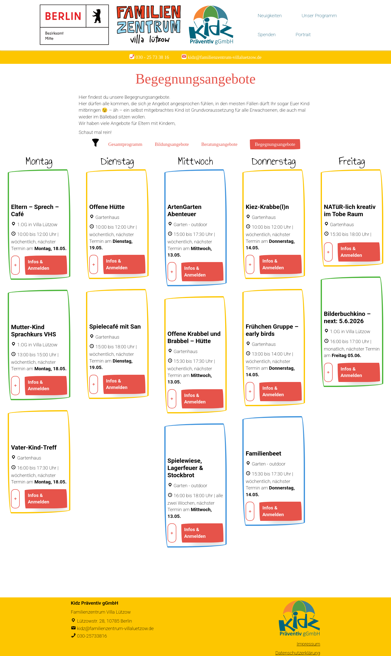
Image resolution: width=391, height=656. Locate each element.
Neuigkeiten (270, 15)
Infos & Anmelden (38, 265)
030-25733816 (92, 636)
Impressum (308, 644)
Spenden (267, 34)
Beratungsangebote (219, 144)
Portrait (303, 34)
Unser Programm (319, 15)
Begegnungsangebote (275, 144)
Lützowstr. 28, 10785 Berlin (104, 621)
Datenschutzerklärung (297, 653)
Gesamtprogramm (125, 144)
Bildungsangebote (172, 144)
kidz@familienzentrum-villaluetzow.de (115, 628)
